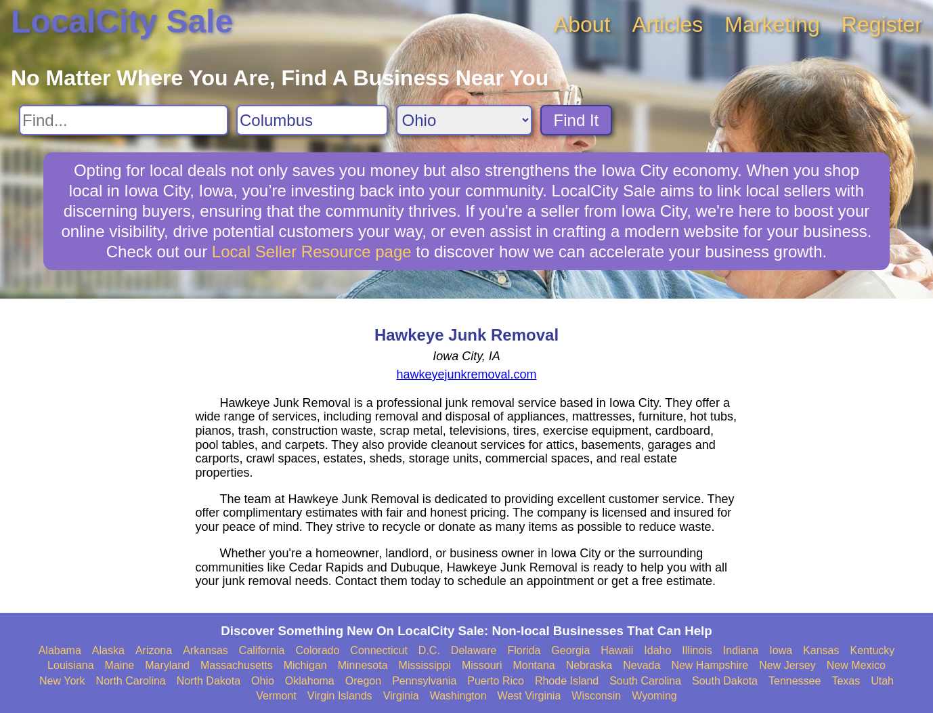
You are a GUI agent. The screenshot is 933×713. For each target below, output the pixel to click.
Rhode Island (567, 681)
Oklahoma (309, 681)
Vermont (276, 695)
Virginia (401, 695)
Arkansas (205, 650)
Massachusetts (236, 665)
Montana (534, 665)
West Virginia (529, 695)
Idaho (657, 650)
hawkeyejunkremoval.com (466, 374)
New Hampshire (709, 665)
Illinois (697, 650)
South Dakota (725, 681)
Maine (120, 665)
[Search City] (312, 120)
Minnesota (363, 665)
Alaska (108, 650)
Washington (458, 695)
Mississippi (425, 665)
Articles (667, 24)
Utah (882, 681)
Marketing (772, 24)
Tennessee (794, 681)
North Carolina (131, 681)
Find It (576, 120)
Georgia (570, 650)
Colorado (317, 650)
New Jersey (787, 665)
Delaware (474, 650)
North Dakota (208, 681)
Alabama (60, 650)
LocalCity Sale (122, 21)
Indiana (741, 650)
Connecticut (379, 650)
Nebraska (589, 665)
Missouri (482, 665)
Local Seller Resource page (312, 251)
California (262, 650)
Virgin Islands (339, 695)
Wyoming (654, 695)
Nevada (641, 665)
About (582, 24)
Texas (845, 681)
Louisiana (70, 665)
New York (62, 681)
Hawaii (617, 650)
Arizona (153, 650)
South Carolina (645, 681)
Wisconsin (596, 695)
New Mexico (856, 665)
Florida (523, 650)
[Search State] (464, 120)
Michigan (305, 665)
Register (882, 24)
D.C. (429, 650)
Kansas (821, 650)
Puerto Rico (495, 681)
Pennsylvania (424, 681)
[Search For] (123, 120)
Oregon (363, 681)
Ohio (262, 681)
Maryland (167, 665)
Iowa (780, 650)
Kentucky (872, 650)
